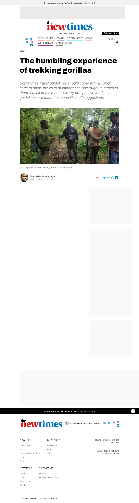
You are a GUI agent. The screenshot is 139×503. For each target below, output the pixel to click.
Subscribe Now (110, 33)
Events (69, 43)
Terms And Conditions (30, 453)
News (41, 38)
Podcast (114, 453)
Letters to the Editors (49, 477)
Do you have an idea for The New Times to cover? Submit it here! (69, 3)
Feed (22, 461)
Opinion (106, 440)
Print (49, 449)
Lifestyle (114, 442)
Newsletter (52, 445)
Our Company (26, 445)
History (23, 457)
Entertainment (75, 38)
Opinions (50, 38)
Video (99, 451)
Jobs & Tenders (45, 43)
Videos (88, 38)
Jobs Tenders (26, 481)
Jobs (49, 453)
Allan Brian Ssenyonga (42, 176)
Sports (60, 38)
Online (22, 473)
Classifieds (24, 485)
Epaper (59, 43)
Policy (22, 449)
